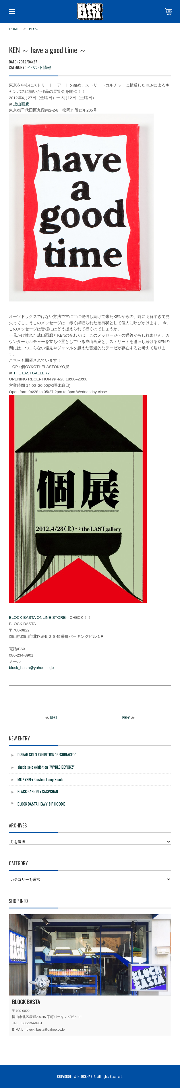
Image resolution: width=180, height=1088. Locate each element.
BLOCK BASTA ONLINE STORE (37, 617)
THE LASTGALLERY (31, 373)
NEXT (54, 717)
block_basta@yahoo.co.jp (31, 667)
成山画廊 (21, 104)
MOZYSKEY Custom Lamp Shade (40, 779)
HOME (14, 29)
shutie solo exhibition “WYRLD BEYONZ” (46, 767)
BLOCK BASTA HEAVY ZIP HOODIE (41, 804)
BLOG (33, 29)
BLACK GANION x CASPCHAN (38, 791)
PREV (126, 717)
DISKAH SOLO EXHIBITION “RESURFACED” (47, 754)
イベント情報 (39, 67)
